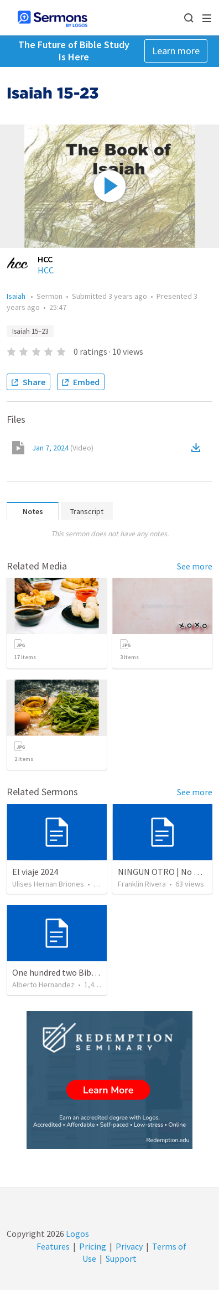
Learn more (176, 50)
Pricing (92, 1246)
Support (121, 1258)
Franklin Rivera (142, 884)
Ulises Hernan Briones (48, 884)
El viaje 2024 (35, 871)
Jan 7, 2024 (62, 448)
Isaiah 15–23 (30, 331)
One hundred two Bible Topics (68, 972)
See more (194, 566)
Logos (76, 1233)
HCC (46, 270)
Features (53, 1246)
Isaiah (17, 296)
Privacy (129, 1246)
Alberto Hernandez (43, 984)
